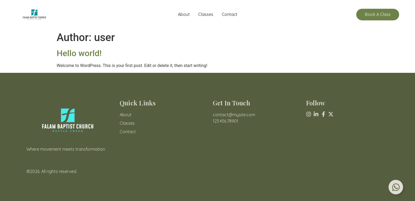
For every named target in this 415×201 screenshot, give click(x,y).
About (184, 14)
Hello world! (79, 53)
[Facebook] (323, 114)
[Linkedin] (316, 114)
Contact (229, 14)
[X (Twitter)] (330, 114)
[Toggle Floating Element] (396, 187)
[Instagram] (308, 114)
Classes (205, 14)
